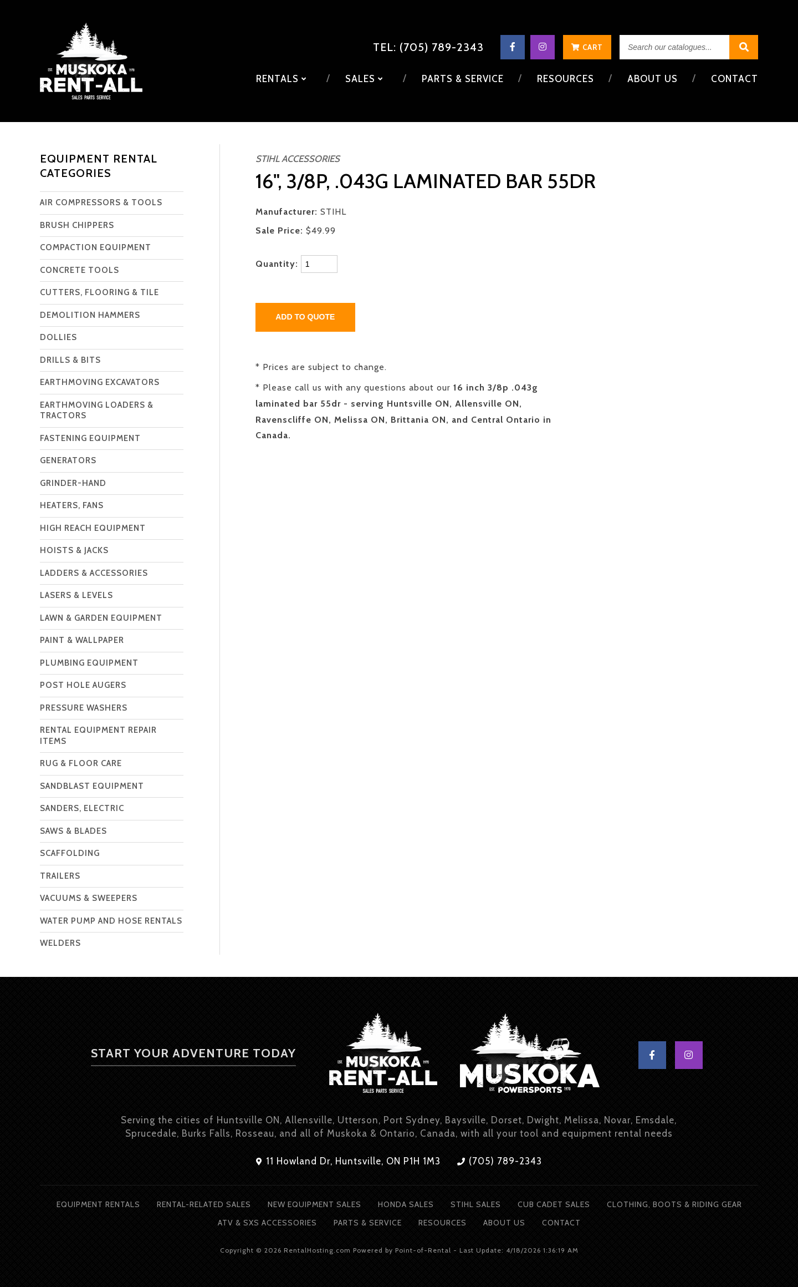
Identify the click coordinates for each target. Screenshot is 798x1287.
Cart (587, 47)
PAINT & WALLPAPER (82, 640)
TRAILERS (60, 876)
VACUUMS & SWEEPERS (88, 898)
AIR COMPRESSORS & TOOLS (101, 202)
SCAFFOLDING (70, 853)
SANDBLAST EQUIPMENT (92, 786)
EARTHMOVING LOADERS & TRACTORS (97, 410)
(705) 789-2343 (499, 1161)
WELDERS (60, 943)
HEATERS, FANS (72, 505)
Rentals (285, 78)
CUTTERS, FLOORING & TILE (99, 292)
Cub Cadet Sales (554, 1204)
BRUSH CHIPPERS (77, 225)
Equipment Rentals (98, 1204)
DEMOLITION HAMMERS (90, 315)
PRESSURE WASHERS (83, 708)
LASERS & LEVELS (76, 595)
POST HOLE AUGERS (83, 685)
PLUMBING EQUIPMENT (89, 663)
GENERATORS (68, 460)
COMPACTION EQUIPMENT (95, 247)
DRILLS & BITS (70, 360)
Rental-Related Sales (204, 1204)
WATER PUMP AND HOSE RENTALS (111, 921)
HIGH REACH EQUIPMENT (93, 528)
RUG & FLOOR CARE (81, 763)
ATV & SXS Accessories (267, 1223)
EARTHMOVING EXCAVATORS (100, 382)
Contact (734, 78)
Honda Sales (406, 1204)
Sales (367, 78)
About (653, 78)
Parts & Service (464, 78)
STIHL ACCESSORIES (297, 158)
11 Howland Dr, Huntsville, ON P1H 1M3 (348, 1161)
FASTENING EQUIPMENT (90, 438)
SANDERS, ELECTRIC (82, 808)
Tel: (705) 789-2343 (428, 47)
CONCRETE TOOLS (79, 270)
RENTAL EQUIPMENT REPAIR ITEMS (98, 735)
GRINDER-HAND (73, 483)
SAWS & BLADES (73, 831)
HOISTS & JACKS (74, 550)
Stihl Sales (476, 1204)
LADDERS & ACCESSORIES (94, 573)
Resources (567, 78)
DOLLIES (58, 337)
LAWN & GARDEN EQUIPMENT (101, 618)
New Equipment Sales (314, 1204)
